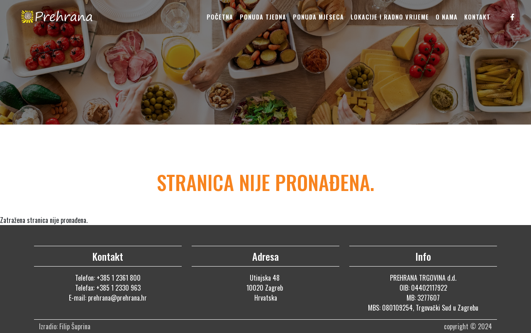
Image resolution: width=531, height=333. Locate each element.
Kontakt (477, 16)
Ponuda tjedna (263, 16)
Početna (220, 16)
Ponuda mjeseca (318, 16)
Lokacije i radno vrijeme (390, 16)
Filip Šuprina (75, 326)
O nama (447, 16)
